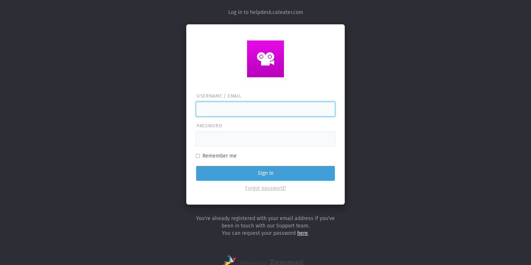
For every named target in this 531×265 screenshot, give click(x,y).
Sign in (266, 173)
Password (209, 125)
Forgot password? (265, 188)
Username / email (219, 96)
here (302, 233)
